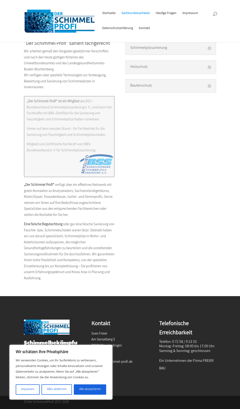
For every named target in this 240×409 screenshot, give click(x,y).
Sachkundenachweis (135, 14)
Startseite (109, 14)
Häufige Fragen (166, 14)
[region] (60, 372)
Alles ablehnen (57, 389)
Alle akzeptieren (90, 389)
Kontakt (144, 29)
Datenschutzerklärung (117, 29)
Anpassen (27, 389)
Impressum (190, 14)
